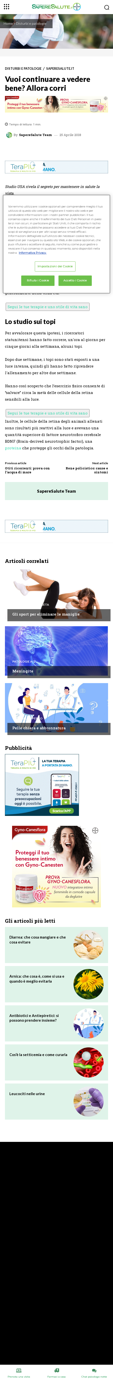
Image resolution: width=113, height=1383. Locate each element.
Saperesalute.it (60, 68)
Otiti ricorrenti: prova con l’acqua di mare (27, 470)
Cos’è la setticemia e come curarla (38, 1054)
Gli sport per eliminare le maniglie (46, 614)
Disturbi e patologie (31, 23)
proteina (13, 447)
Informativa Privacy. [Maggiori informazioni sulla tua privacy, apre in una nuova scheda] (32, 252)
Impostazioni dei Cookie (55, 266)
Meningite (22, 670)
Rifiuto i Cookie (38, 280)
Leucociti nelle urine (27, 1093)
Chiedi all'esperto (27, 718)
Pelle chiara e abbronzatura (39, 727)
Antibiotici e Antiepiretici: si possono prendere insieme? (34, 1018)
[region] (56, 244)
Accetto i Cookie (75, 280)
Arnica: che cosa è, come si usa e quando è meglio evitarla (36, 978)
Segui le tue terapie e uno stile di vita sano (48, 306)
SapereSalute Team (35, 135)
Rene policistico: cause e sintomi (87, 470)
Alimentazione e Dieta (30, 604)
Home (8, 23)
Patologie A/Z (24, 661)
